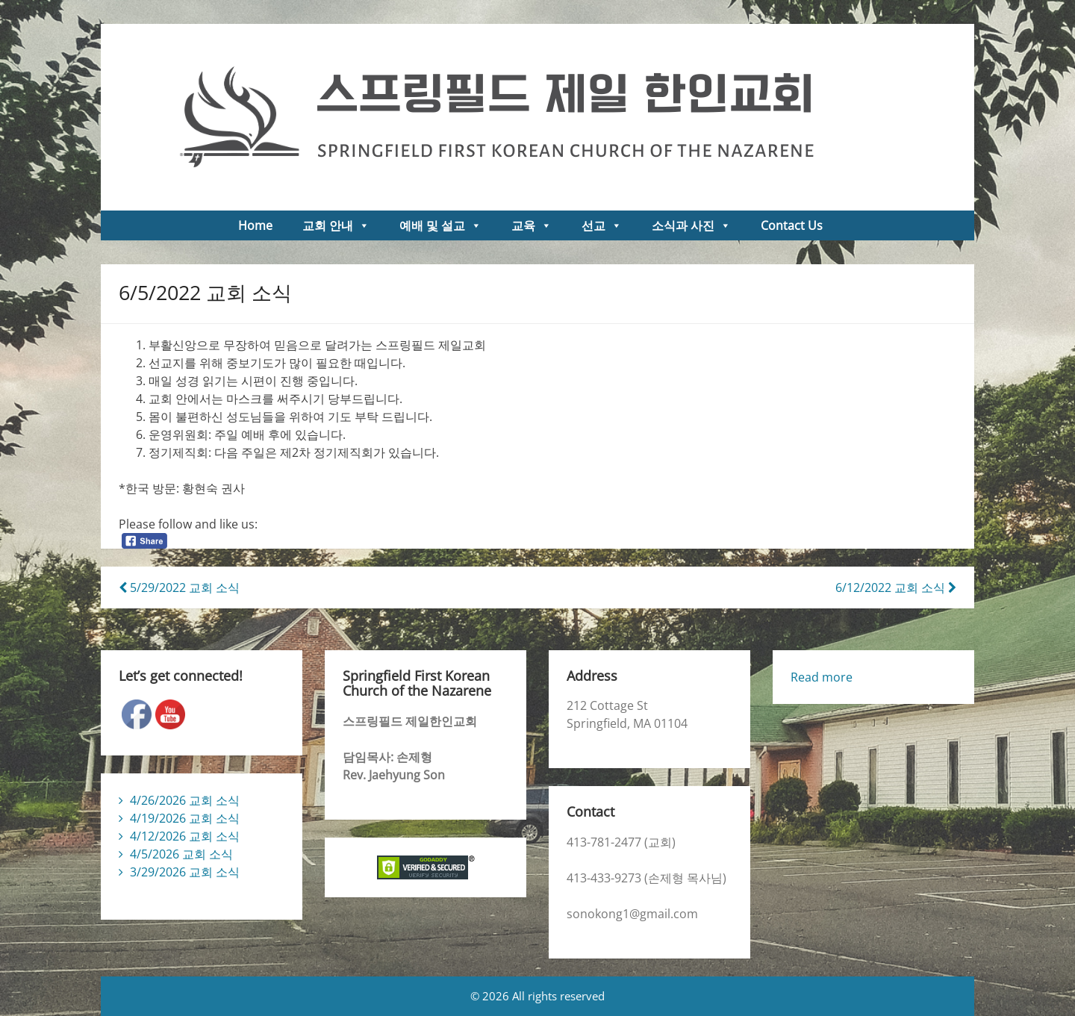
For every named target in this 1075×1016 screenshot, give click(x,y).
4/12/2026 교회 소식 (185, 836)
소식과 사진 (691, 225)
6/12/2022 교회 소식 (895, 587)
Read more (822, 677)
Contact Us (792, 225)
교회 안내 (336, 225)
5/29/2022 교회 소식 (179, 587)
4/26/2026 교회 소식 (185, 800)
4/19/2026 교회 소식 (185, 818)
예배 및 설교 (440, 225)
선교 (602, 225)
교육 (531, 225)
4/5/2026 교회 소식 (181, 854)
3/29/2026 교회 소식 (185, 872)
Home (255, 225)
